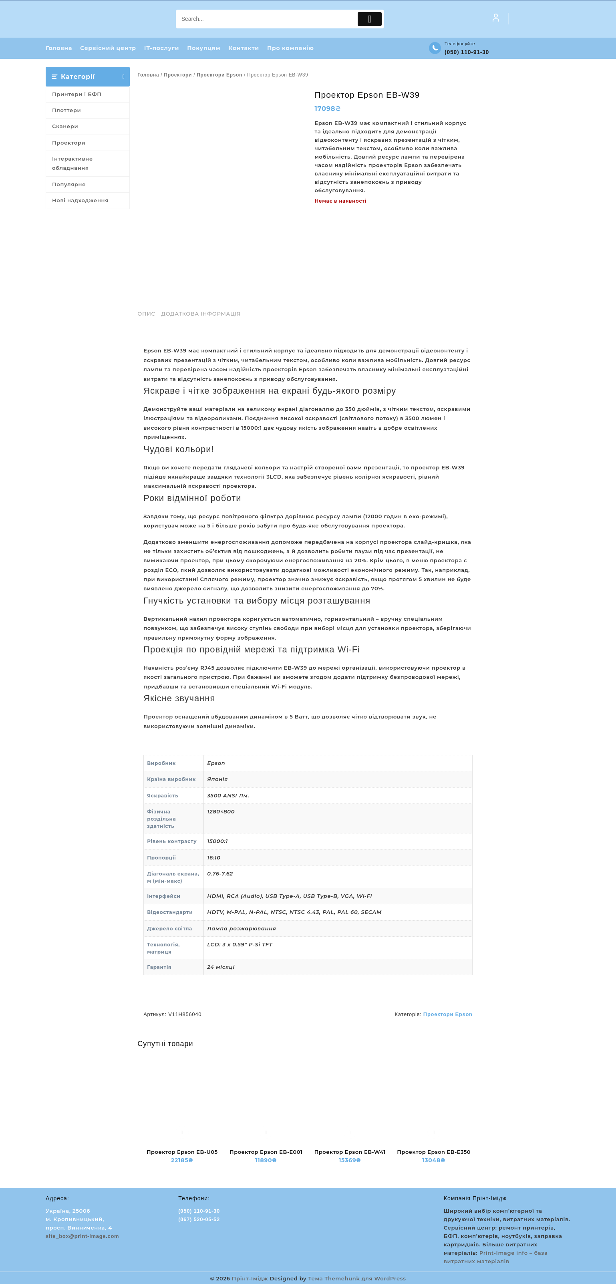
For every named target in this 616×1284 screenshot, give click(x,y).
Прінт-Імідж (250, 1278)
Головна (148, 75)
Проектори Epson (219, 75)
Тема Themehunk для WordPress (357, 1278)
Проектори (68, 143)
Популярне (69, 184)
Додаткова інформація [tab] (201, 314)
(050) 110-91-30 (467, 52)
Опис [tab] (146, 314)
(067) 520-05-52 (199, 1219)
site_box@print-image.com (82, 1236)
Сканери (65, 126)
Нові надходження (80, 200)
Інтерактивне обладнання (72, 163)
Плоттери (66, 110)
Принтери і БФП (77, 94)
